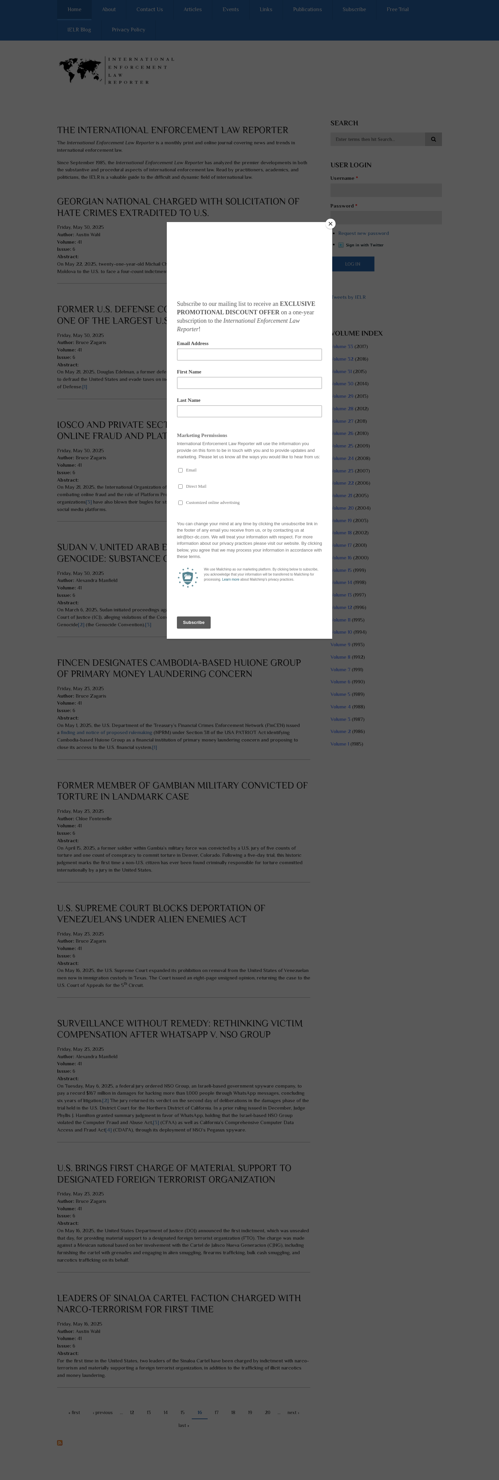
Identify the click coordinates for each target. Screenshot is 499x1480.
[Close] (330, 224)
